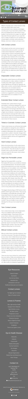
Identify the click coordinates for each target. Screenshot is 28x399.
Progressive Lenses (14, 313)
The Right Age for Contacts (14, 293)
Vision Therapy (14, 357)
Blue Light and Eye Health (14, 304)
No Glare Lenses (14, 311)
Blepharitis (14, 336)
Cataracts (14, 339)
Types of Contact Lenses (14, 295)
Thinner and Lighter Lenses (14, 327)
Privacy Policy (11, 392)
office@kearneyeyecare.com (14, 380)
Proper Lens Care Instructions (14, 316)
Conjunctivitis (14, 341)
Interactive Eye (14, 280)
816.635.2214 (22, 15)
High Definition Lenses (14, 309)
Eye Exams (14, 275)
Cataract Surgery (14, 273)
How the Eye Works (14, 278)
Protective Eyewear (14, 318)
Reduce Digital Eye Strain (14, 320)
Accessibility (17, 392)
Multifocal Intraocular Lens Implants (14, 285)
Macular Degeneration (14, 353)
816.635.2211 (12, 15)
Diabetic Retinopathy (14, 343)
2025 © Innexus (14, 387)
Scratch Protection (14, 323)
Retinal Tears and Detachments (14, 355)
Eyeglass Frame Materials (14, 306)
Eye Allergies (14, 348)
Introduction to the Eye (14, 282)
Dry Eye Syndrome (14, 346)
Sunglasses (14, 325)
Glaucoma (14, 350)
